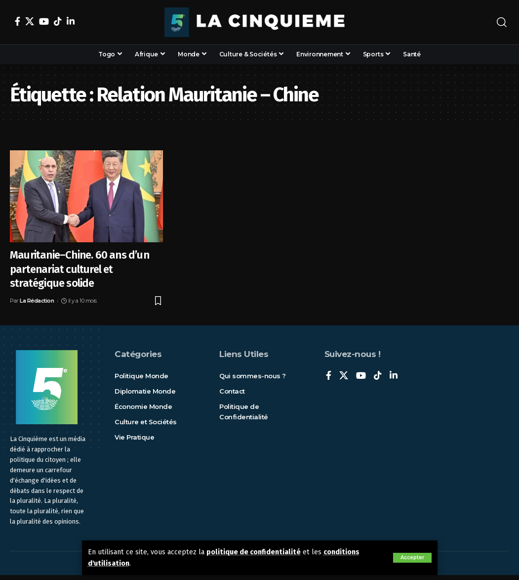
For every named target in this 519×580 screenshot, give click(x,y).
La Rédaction (37, 300)
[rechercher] (502, 22)
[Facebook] (17, 21)
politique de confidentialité (253, 552)
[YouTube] (44, 21)
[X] (30, 21)
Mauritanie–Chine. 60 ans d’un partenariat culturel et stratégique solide (79, 269)
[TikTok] (57, 21)
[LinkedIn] (70, 21)
